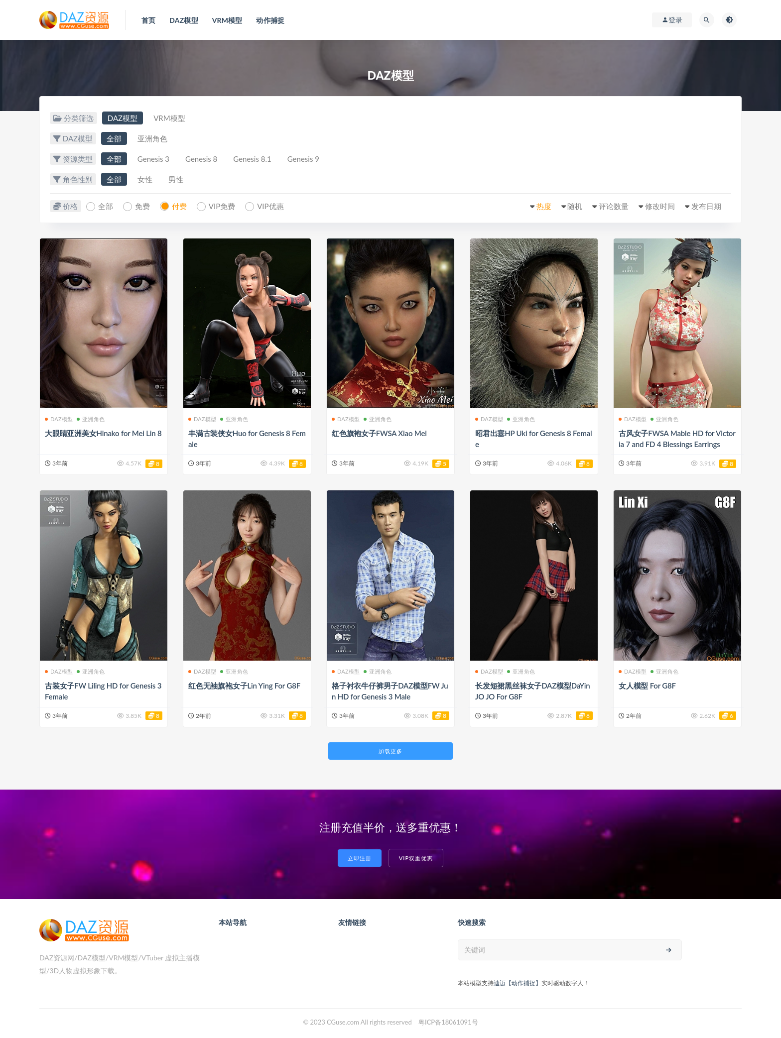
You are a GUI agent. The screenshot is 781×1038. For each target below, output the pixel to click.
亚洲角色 (152, 138)
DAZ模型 (122, 118)
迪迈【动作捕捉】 (517, 983)
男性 (175, 179)
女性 (144, 179)
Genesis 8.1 (252, 158)
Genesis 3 (153, 158)
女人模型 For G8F (647, 685)
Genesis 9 (303, 158)
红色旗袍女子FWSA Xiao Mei (379, 433)
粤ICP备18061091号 (448, 1022)
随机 (574, 206)
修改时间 (660, 206)
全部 (114, 138)
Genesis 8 (201, 158)
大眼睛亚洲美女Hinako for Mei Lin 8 (103, 433)
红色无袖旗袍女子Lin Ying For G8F (244, 685)
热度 (543, 206)
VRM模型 (169, 118)
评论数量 (614, 206)
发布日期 (706, 206)
